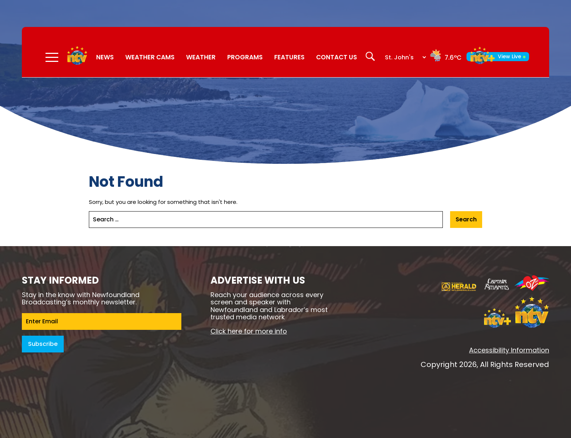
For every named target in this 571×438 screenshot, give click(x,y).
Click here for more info (248, 331)
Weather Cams (149, 57)
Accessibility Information (509, 350)
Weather (201, 57)
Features (289, 57)
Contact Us (336, 57)
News (105, 57)
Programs (245, 57)
